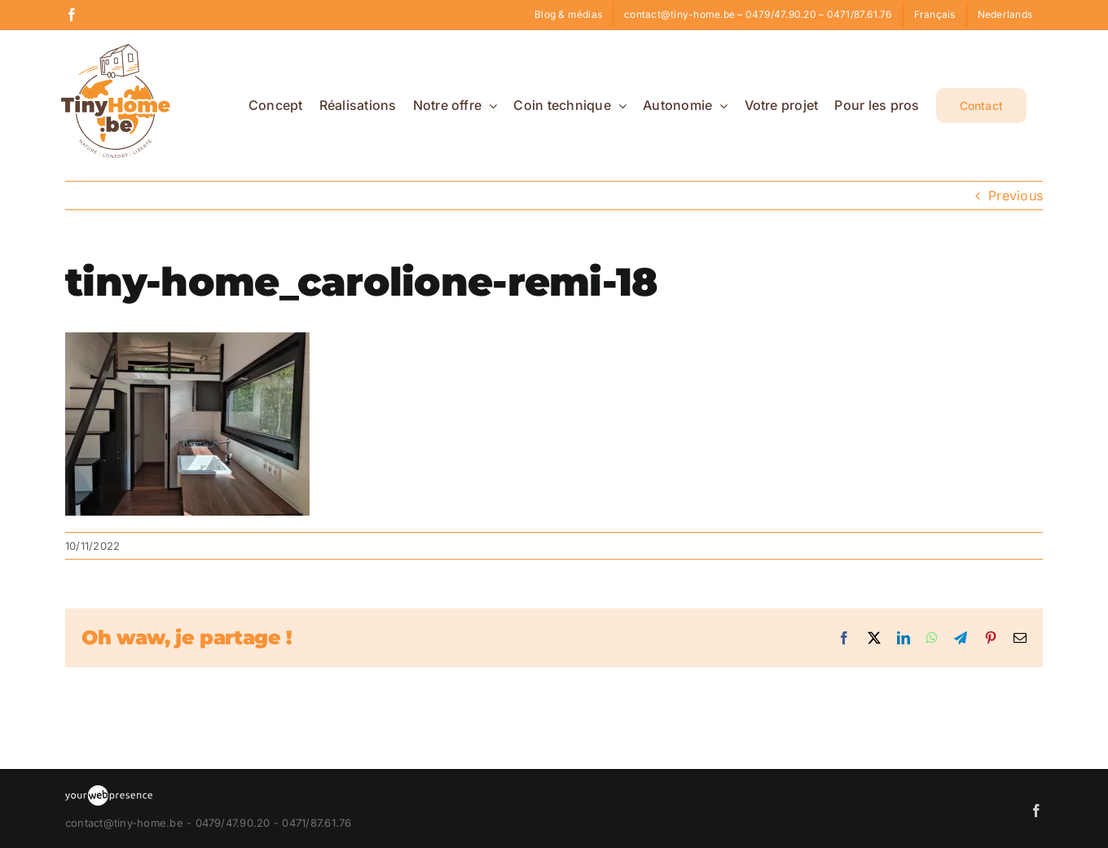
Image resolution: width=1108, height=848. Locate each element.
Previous (1015, 195)
